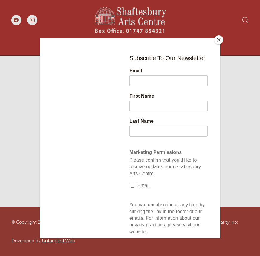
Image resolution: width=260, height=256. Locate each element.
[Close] (218, 39)
